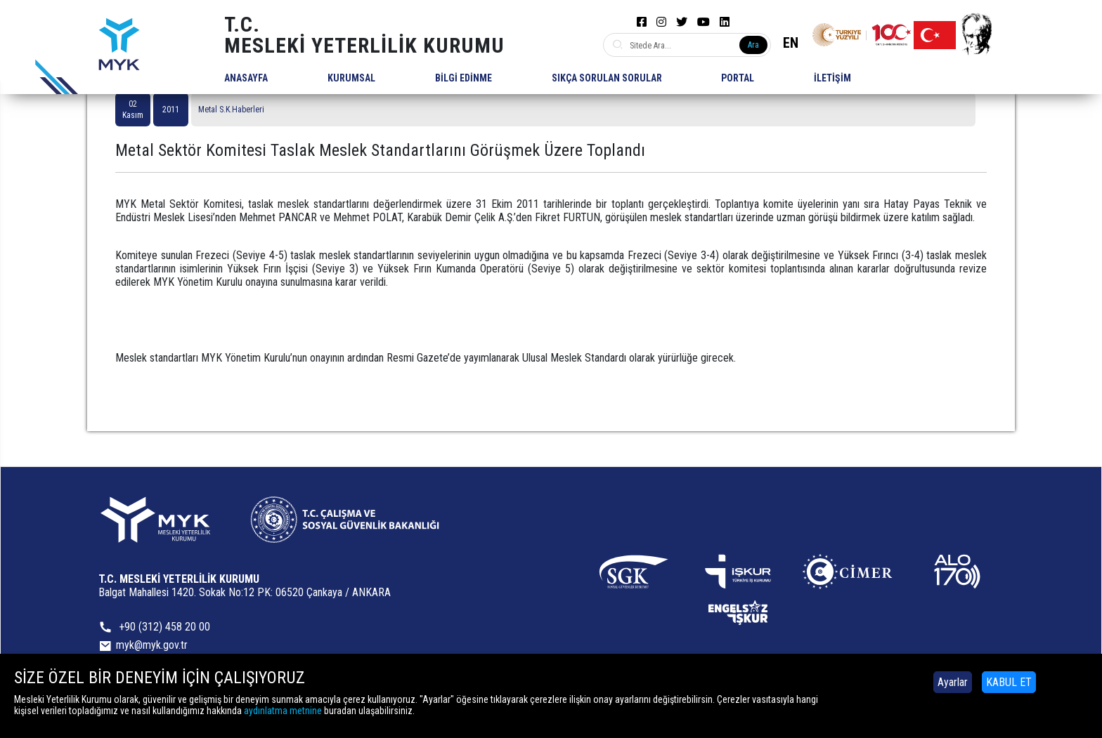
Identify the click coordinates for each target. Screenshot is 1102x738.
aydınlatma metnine (283, 710)
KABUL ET (1009, 682)
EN (790, 42)
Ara (753, 45)
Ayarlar (953, 682)
